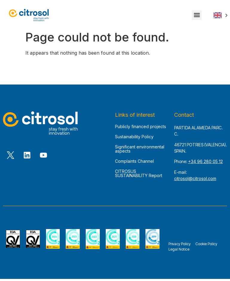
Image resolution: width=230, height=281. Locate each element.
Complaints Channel (134, 163)
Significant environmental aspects (139, 151)
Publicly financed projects (140, 128)
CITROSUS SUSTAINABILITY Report (138, 175)
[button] (197, 15)
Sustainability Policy (134, 139)
